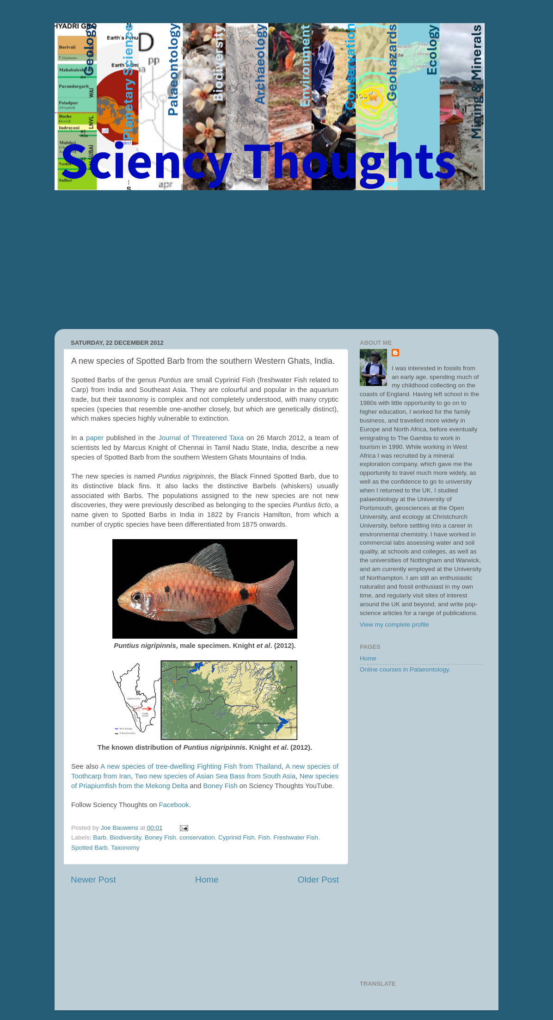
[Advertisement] (276, 259)
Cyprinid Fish (236, 837)
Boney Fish (220, 786)
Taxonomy (125, 847)
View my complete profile (394, 624)
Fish (264, 837)
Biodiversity (125, 837)
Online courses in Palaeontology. (405, 669)
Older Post (318, 879)
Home (206, 879)
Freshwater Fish (295, 837)
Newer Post (93, 879)
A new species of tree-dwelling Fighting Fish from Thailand (191, 766)
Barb (99, 837)
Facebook (174, 805)
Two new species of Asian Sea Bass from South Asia (215, 776)
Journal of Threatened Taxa (201, 438)
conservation (197, 837)
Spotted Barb (89, 847)
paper (95, 438)
